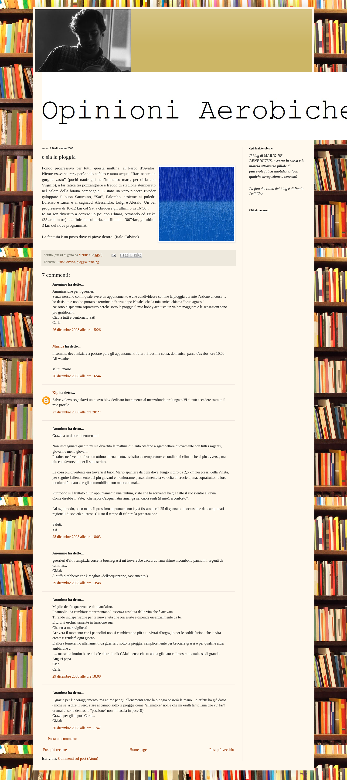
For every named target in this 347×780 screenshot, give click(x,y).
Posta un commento (62, 739)
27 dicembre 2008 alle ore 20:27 (76, 412)
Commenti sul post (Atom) (78, 758)
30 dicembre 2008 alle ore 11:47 (76, 728)
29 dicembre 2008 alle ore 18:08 (76, 676)
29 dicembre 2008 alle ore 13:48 (76, 583)
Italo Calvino (66, 262)
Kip (55, 393)
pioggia (82, 262)
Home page (138, 750)
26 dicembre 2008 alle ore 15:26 (76, 330)
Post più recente (55, 750)
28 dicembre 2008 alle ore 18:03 (76, 537)
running (93, 262)
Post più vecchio (221, 750)
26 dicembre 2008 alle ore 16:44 (76, 376)
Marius (58, 346)
